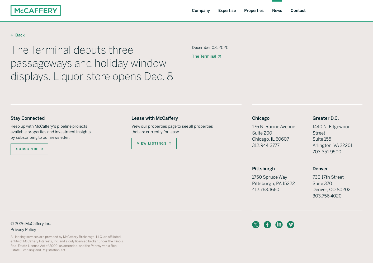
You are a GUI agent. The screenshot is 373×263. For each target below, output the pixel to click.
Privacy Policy (23, 229)
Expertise (227, 10)
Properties (254, 10)
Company (201, 10)
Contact (298, 10)
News (277, 10)
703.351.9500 (327, 151)
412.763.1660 (265, 189)
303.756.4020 (327, 196)
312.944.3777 (266, 145)
